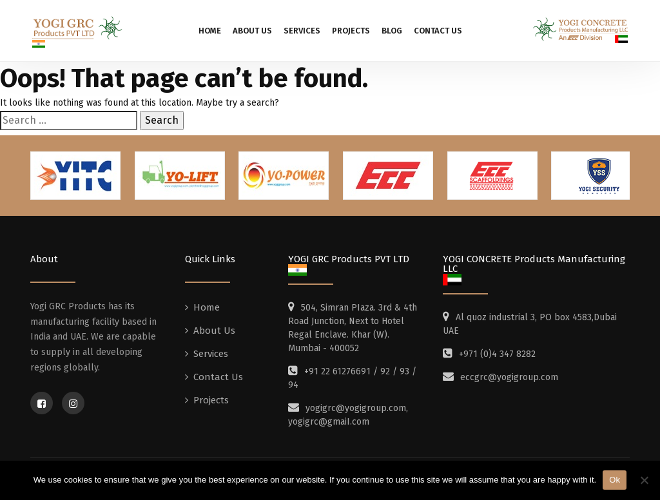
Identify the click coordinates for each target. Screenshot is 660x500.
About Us (252, 30)
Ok (614, 480)
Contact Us (438, 30)
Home (210, 30)
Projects (351, 30)
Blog (392, 30)
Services (302, 30)
